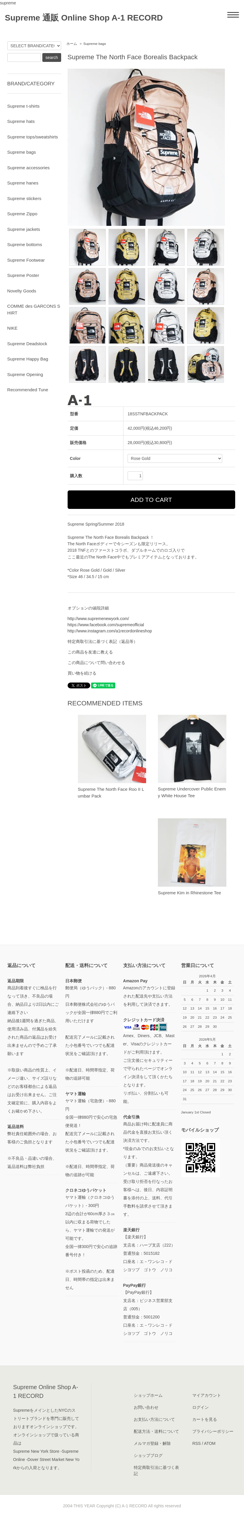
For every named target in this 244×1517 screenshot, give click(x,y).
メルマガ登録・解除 (152, 1443)
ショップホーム (148, 1395)
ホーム (71, 44)
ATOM (209, 1443)
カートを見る (204, 1419)
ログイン (200, 1407)
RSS (196, 1443)
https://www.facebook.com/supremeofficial (106, 624)
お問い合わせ (146, 1407)
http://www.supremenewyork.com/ (98, 618)
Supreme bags (94, 44)
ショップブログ (148, 1455)
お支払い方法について (154, 1419)
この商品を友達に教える (90, 652)
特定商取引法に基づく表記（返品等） (103, 641)
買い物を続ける (82, 673)
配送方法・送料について (156, 1431)
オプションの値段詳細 (88, 608)
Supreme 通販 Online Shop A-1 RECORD (84, 17)
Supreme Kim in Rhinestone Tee (189, 892)
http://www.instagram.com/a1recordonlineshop (110, 631)
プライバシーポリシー (212, 1431)
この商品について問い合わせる (96, 662)
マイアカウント (206, 1395)
